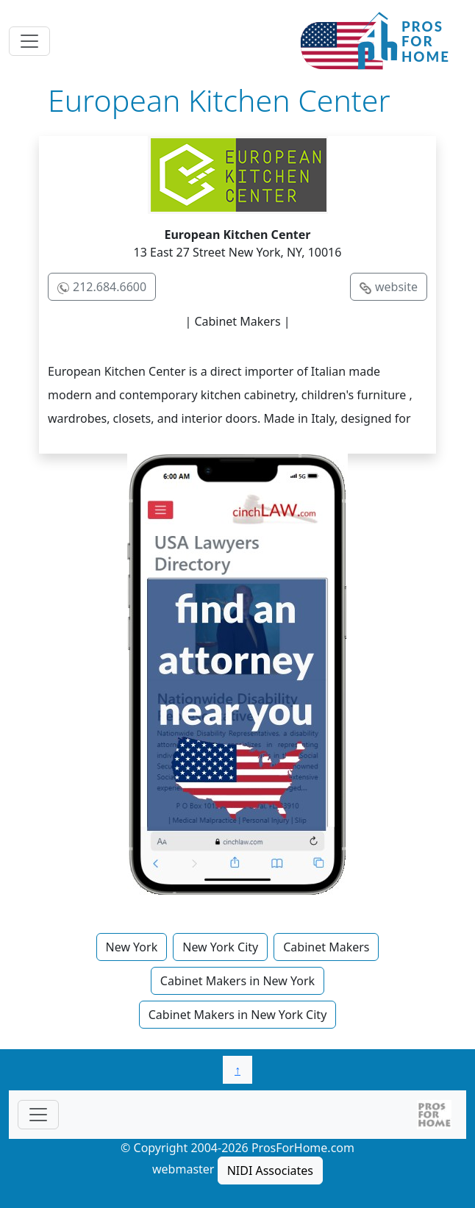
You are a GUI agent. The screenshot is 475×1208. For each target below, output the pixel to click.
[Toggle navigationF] (38, 1114)
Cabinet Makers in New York (237, 981)
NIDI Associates (270, 1170)
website (396, 287)
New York (132, 947)
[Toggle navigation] (29, 41)
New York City (220, 947)
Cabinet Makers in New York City (238, 1015)
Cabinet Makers (326, 947)
